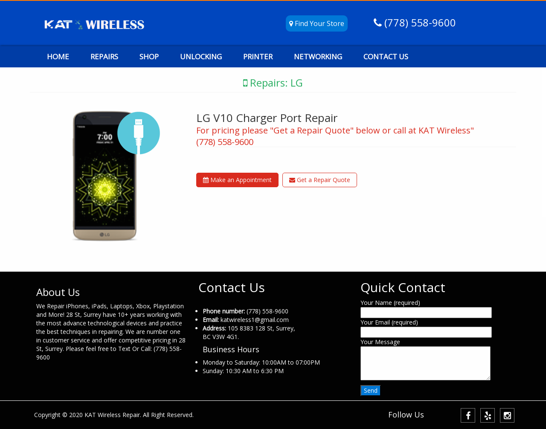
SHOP (149, 56)
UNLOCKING (201, 56)
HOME (58, 56)
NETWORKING (318, 56)
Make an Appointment (237, 180)
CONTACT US (385, 56)
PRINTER (258, 56)
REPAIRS (104, 56)
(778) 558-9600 (419, 22)
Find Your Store (316, 23)
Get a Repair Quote (319, 180)
